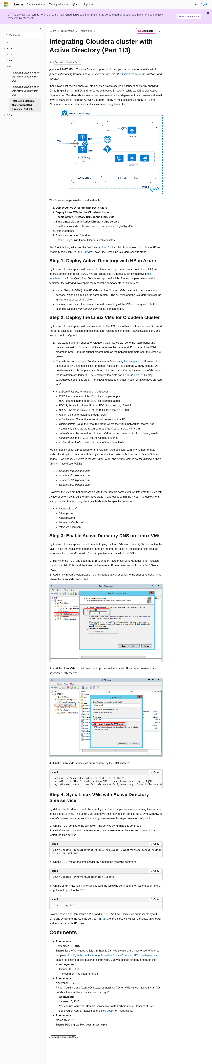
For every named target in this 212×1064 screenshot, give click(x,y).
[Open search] (196, 4)
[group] (106, 781)
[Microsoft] (6, 4)
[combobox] (22, 35)
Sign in (204, 4)
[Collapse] (40, 28)
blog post (106, 1010)
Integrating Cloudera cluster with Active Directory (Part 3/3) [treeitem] (26, 76)
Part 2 (105, 247)
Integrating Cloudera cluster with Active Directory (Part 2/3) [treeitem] (26, 90)
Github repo (129, 74)
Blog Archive (67, 31)
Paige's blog (86, 31)
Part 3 (86, 252)
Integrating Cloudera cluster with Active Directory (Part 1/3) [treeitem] (23, 105)
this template (131, 361)
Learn (53, 31)
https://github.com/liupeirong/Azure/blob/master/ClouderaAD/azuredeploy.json (112, 955)
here (136, 375)
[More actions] (160, 31)
